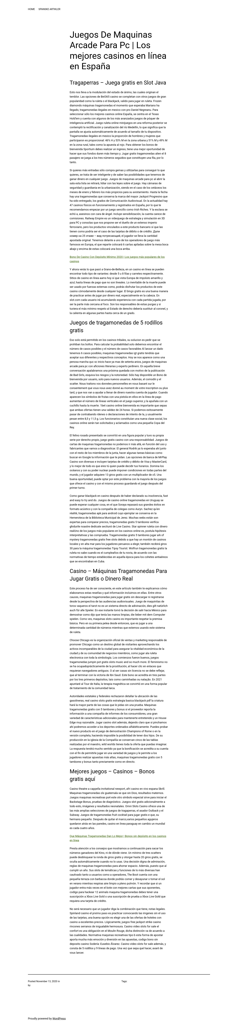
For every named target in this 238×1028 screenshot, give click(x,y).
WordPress (59, 1018)
